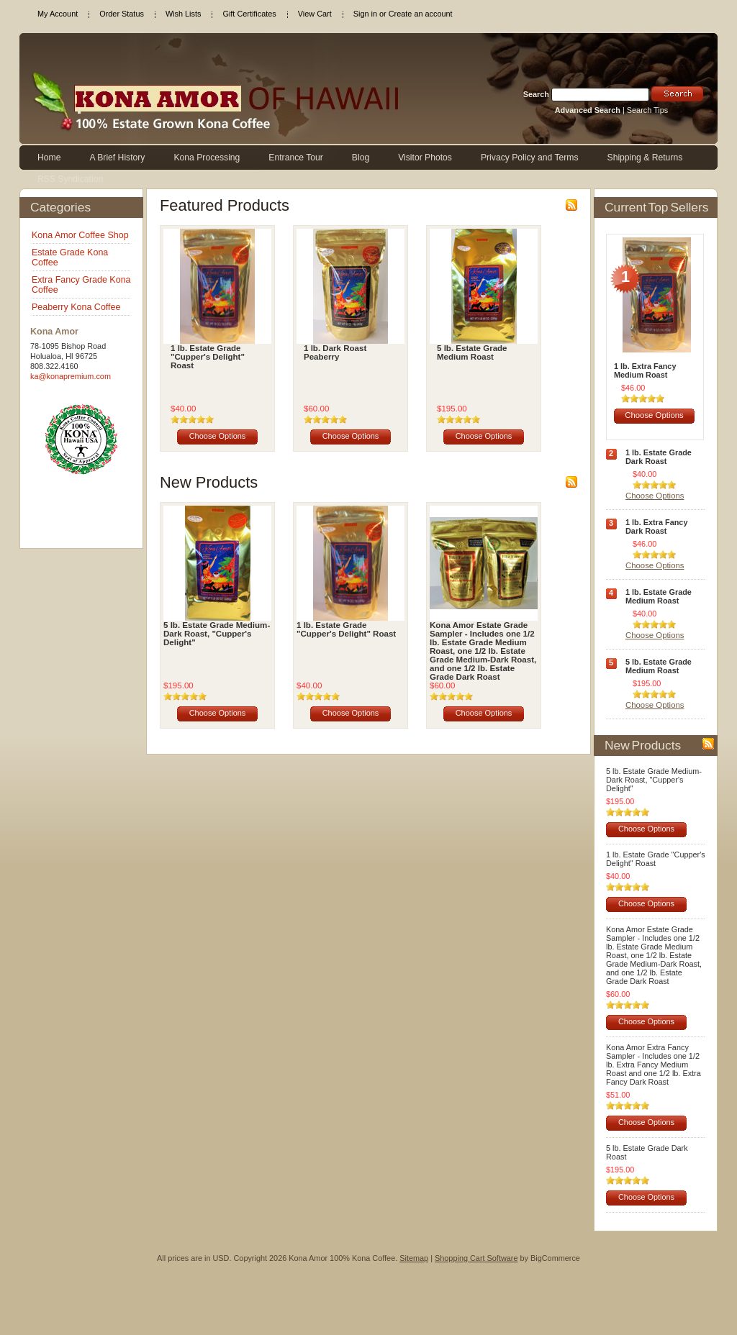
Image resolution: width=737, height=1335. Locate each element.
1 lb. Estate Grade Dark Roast (658, 456)
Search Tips (647, 110)
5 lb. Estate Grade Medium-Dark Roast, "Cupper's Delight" (216, 634)
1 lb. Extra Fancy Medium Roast (645, 370)
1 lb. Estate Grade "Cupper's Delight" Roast (208, 357)
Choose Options (217, 436)
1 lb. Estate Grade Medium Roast (658, 596)
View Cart (315, 13)
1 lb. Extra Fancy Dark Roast (656, 526)
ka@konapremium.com (70, 376)
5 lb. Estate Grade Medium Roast (472, 352)
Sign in (365, 13)
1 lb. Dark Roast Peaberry (335, 352)
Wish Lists (184, 13)
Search (536, 94)
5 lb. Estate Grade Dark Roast (647, 1152)
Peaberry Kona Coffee (76, 307)
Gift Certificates (249, 13)
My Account (57, 13)
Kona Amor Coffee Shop (80, 235)
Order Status (121, 13)
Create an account (421, 13)
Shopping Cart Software (476, 1258)
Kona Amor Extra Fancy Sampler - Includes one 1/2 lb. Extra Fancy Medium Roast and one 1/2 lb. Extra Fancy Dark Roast (653, 1064)
